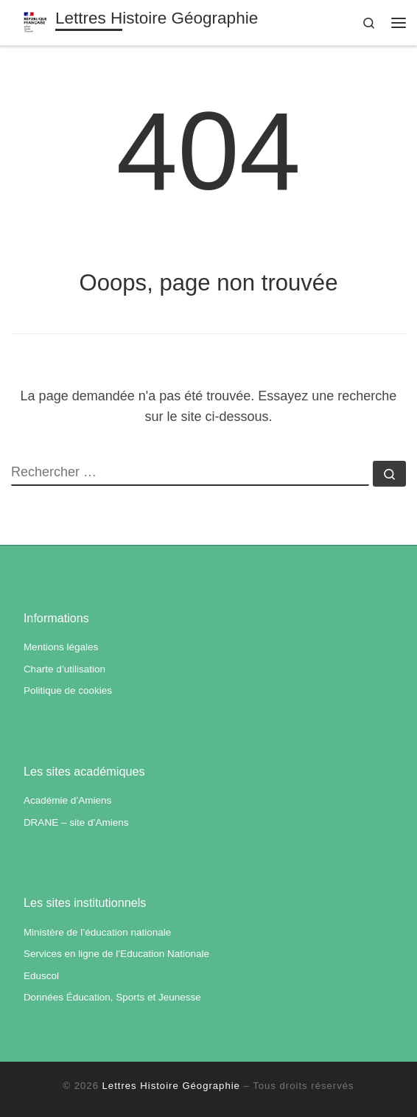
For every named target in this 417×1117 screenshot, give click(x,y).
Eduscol (41, 975)
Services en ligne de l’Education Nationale (116, 953)
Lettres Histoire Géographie (171, 1085)
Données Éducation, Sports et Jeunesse (112, 997)
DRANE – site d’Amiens (76, 822)
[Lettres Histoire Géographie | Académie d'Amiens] (35, 21)
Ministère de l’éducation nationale (97, 932)
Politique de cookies (68, 690)
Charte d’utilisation (64, 669)
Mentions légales (61, 647)
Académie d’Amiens (67, 800)
